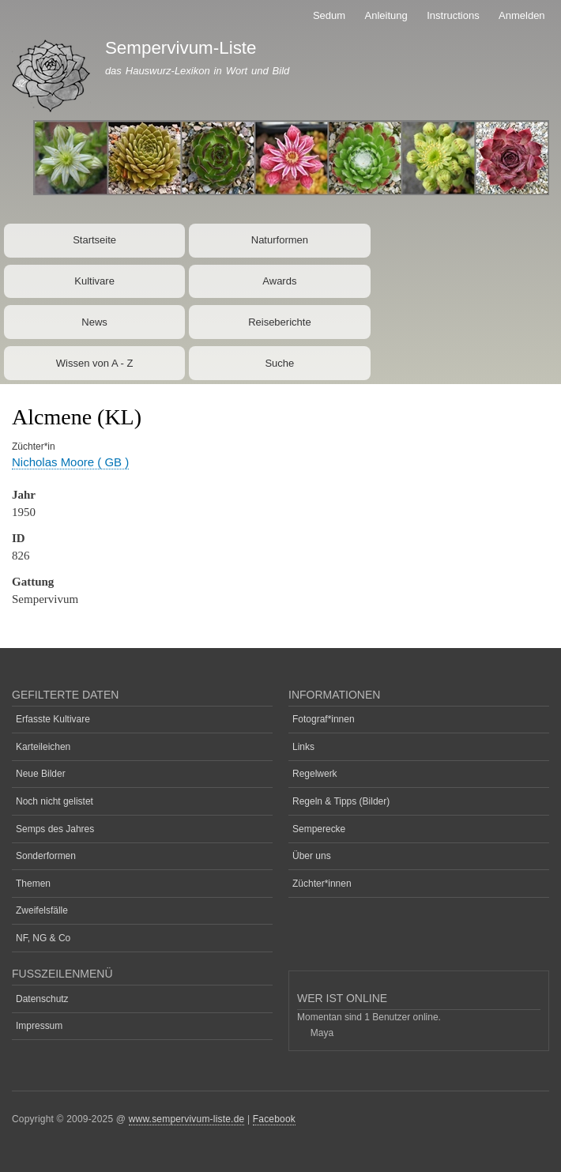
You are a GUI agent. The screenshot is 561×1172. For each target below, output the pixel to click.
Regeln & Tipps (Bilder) (341, 801)
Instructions (453, 15)
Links (303, 746)
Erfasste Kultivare (53, 719)
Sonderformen (46, 855)
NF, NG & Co (43, 938)
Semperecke (318, 829)
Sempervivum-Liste (181, 48)
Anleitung (386, 15)
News (94, 322)
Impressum (39, 1025)
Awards (279, 281)
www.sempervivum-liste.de (187, 1119)
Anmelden (522, 15)
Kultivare (94, 281)
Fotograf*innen (323, 719)
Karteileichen (43, 746)
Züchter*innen (322, 883)
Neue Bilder (41, 773)
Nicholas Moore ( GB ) (70, 462)
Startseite (94, 240)
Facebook (274, 1119)
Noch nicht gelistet (54, 801)
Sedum (329, 15)
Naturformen (279, 240)
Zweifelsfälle (42, 910)
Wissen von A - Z (95, 363)
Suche (279, 363)
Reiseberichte (279, 322)
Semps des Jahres (55, 829)
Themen (33, 883)
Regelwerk (314, 773)
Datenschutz (42, 998)
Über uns (311, 855)
